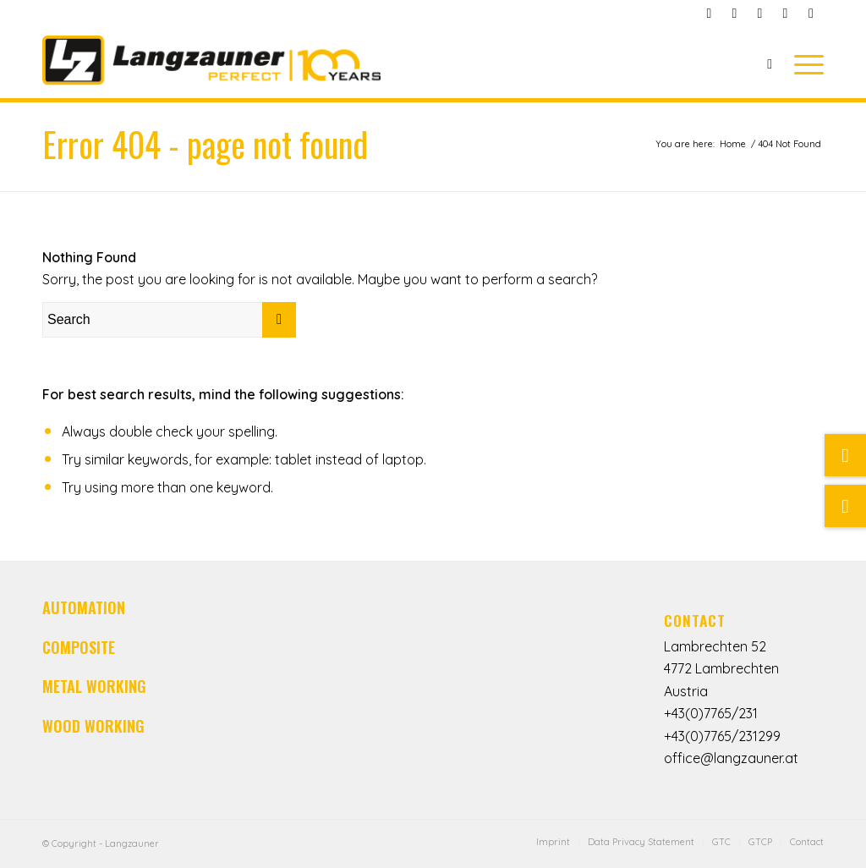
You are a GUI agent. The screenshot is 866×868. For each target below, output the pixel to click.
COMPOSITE (78, 647)
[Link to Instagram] (811, 12)
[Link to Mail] (734, 12)
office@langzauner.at (731, 758)
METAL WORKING (94, 686)
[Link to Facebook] (709, 12)
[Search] (769, 63)
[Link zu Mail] (845, 455)
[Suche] (845, 506)
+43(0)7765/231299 (722, 736)
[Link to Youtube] (760, 12)
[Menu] (803, 63)
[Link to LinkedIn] (785, 12)
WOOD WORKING (93, 726)
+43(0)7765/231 (711, 713)
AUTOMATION (83, 607)
